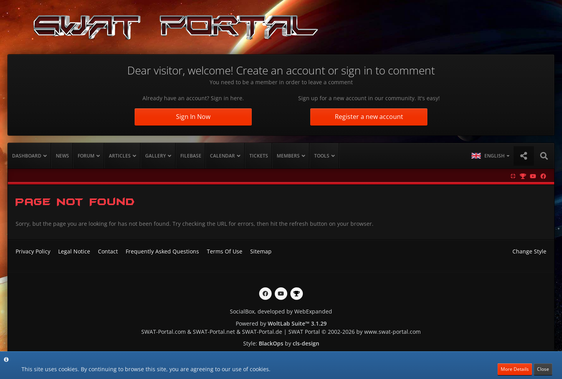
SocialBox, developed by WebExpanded (281, 311)
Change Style (529, 251)
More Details (515, 369)
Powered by (281, 323)
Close (543, 369)
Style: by (281, 343)
